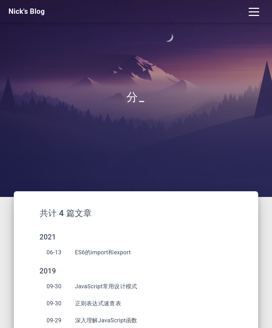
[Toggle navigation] (254, 11)
